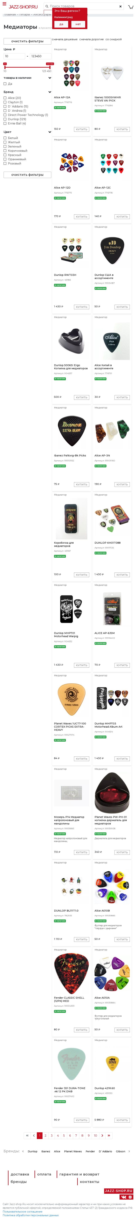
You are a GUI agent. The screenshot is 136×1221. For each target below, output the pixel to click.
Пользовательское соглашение (22, 1211)
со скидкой (114, 39)
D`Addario (105, 1151)
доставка (20, 1174)
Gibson (120, 1151)
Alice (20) (14, 98)
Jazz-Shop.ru (23, 7)
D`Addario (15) (18, 106)
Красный (14, 155)
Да (10, 84)
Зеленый (14, 146)
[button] (27, 78)
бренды (19, 1182)
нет (78, 24)
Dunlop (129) (17, 119)
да (61, 24)
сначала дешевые (65, 39)
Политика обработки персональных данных (31, 1215)
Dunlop (32, 1151)
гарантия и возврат (79, 1174)
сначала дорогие (91, 39)
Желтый (14, 142)
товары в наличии (17, 77)
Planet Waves (73, 1151)
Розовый (14, 163)
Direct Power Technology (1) (28, 115)
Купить (81, 129)
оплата (44, 1174)
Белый (13, 138)
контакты (89, 1182)
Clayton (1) (15, 102)
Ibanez (45, 1151)
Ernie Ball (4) (17, 123)
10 (95, 1135)
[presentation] (23, 1151)
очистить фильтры (27, 41)
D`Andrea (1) (17, 110)
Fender (90, 1151)
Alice (57, 1151)
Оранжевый (17, 159)
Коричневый (17, 150)
